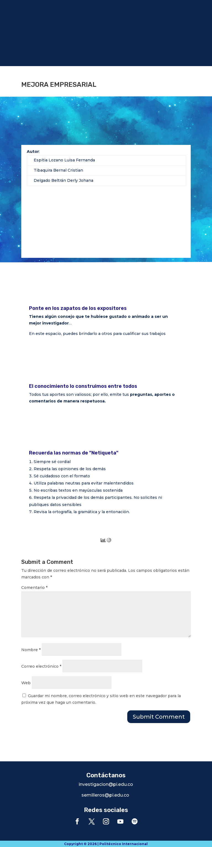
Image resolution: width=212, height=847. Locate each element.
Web (26, 682)
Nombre (31, 649)
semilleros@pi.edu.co (105, 795)
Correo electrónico (41, 666)
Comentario (34, 587)
